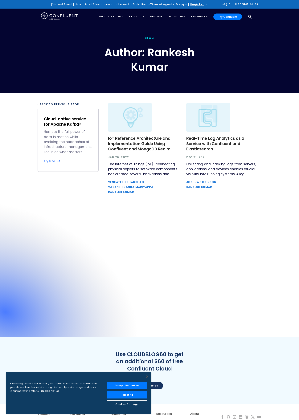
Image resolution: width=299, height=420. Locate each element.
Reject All (127, 395)
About (194, 414)
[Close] (147, 376)
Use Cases (77, 414)
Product (44, 414)
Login (226, 4)
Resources (164, 414)
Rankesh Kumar (121, 191)
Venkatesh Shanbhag (126, 182)
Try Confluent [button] (227, 17)
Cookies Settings (126, 404)
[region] (78, 393)
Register (197, 4)
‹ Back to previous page (58, 104)
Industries (118, 414)
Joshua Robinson (201, 182)
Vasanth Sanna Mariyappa (130, 186)
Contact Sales (246, 4)
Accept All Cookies (127, 385)
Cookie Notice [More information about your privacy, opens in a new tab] (50, 391)
